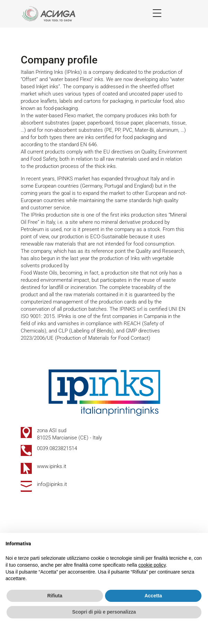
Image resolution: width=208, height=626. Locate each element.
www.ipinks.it (51, 466)
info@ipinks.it (52, 484)
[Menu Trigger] (157, 12)
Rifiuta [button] (55, 595)
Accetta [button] (153, 595)
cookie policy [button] (152, 565)
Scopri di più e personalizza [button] (104, 612)
